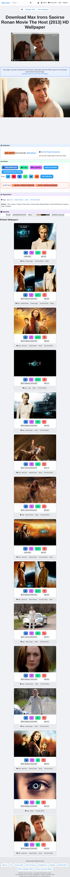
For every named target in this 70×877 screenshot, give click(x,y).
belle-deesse (31, 153)
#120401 (43, 214)
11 (37, 295)
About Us (4, 865)
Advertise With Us (62, 865)
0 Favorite (36, 167)
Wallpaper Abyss (30, 9)
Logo (29, 388)
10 (37, 337)
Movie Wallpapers (43, 9)
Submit (44, 2)
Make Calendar (51, 167)
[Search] (30, 2)
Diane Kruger (29, 261)
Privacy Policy (19, 865)
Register (65, 2)
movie (27, 200)
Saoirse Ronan (19, 200)
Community (52, 2)
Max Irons (10, 200)
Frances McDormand (56, 204)
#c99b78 (38, 214)
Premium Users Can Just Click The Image (34, 74)
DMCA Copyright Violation (25, 869)
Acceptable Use (42, 865)
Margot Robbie (44, 204)
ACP (5, 185)
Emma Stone (26, 204)
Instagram (8, 206)
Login (59, 2)
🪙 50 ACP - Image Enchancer (46, 185)
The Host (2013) (35, 200)
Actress (13, 204)
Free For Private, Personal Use (50, 152)
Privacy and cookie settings (44, 869)
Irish (9, 204)
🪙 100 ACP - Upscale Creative (23, 185)
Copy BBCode (47, 176)
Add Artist (9, 153)
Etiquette (52, 865)
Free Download (10, 167)
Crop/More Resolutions (12, 172)
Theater (19, 204)
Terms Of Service (31, 865)
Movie (47, 261)
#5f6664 (48, 214)
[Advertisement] (35, 130)
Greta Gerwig (35, 204)
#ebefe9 (34, 214)
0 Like (24, 167)
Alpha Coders (6, 3)
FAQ (11, 865)
